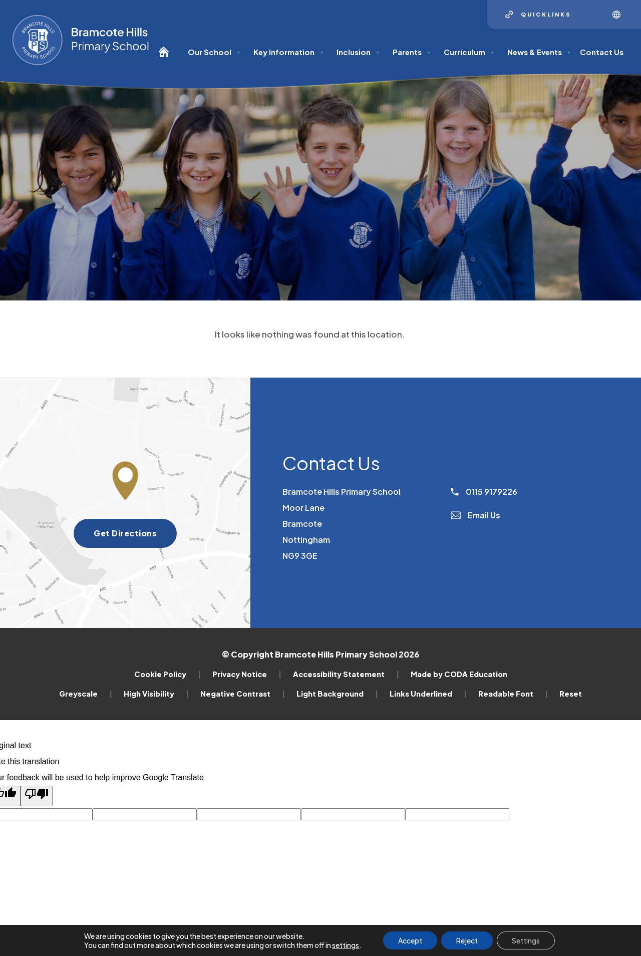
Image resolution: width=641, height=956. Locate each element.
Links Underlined (428, 693)
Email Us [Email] (475, 515)
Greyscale (85, 693)
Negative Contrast (242, 693)
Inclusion (358, 52)
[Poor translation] (37, 796)
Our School (214, 52)
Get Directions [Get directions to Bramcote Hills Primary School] (135, 536)
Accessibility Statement (346, 674)
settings (345, 944)
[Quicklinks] (538, 14)
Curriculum (469, 52)
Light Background (337, 693)
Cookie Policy (167, 674)
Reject (467, 940)
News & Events (539, 52)
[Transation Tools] (620, 14)
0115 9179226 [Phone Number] (484, 491)
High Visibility (156, 693)
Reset (570, 693)
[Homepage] (167, 56)
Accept (410, 940)
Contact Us (601, 52)
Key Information (288, 52)
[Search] (591, 14)
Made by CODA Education (459, 674)
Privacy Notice (246, 674)
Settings (526, 940)
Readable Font (513, 693)
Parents (412, 52)
